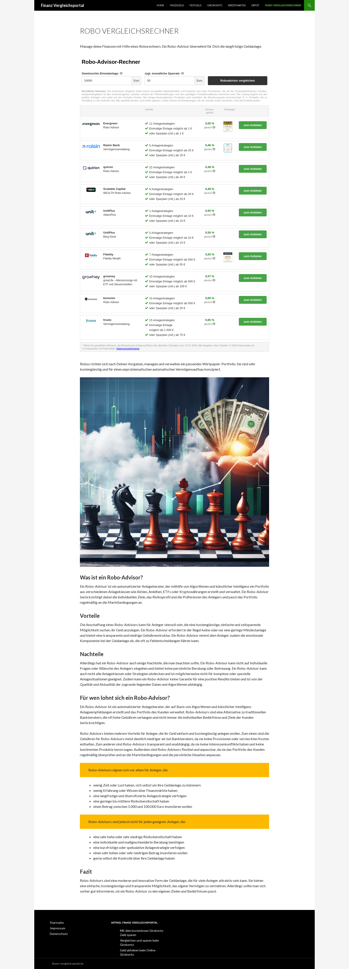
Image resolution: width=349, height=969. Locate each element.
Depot (255, 5)
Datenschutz (57, 933)
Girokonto (214, 5)
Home (160, 5)
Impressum (57, 928)
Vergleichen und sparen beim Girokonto (143, 940)
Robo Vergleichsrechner (283, 5)
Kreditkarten (237, 5)
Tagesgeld (177, 5)
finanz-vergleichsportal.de (67, 963)
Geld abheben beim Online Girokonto (142, 945)
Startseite (55, 922)
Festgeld (195, 5)
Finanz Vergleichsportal (62, 5)
